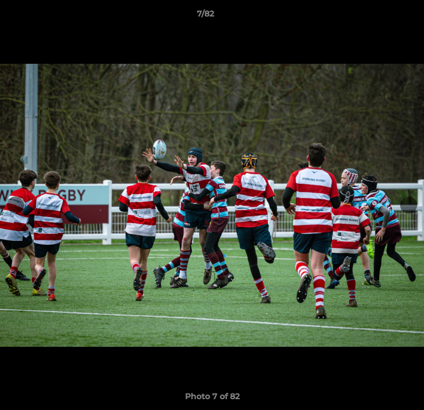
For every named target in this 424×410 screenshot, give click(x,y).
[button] (383, 16)
